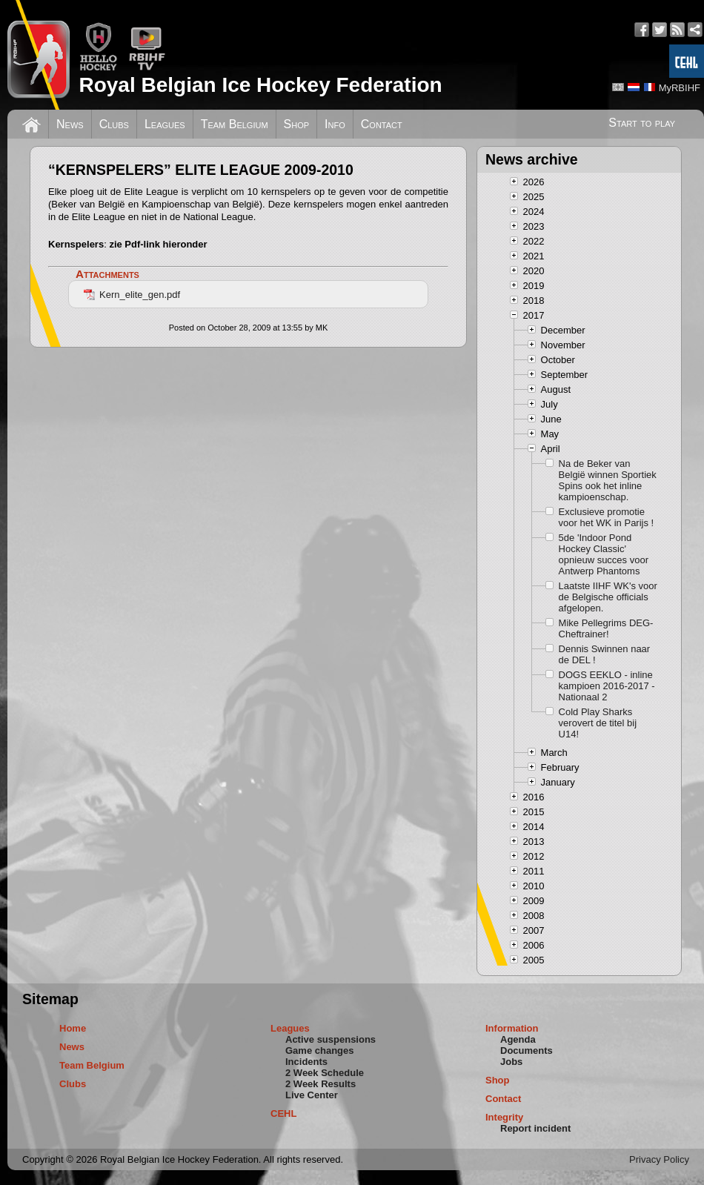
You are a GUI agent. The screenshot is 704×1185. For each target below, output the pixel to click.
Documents (526, 1050)
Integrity (504, 1117)
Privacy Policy (659, 1159)
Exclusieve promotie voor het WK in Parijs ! (606, 517)
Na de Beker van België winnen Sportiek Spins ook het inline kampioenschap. (608, 480)
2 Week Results (320, 1083)
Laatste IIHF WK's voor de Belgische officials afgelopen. (608, 597)
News (70, 124)
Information (512, 1028)
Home (72, 1028)
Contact (381, 124)
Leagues (165, 124)
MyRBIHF (679, 87)
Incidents (306, 1061)
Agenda (518, 1039)
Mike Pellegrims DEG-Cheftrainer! (606, 628)
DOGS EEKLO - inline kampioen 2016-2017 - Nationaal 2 (607, 686)
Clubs (114, 124)
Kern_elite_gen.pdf (132, 294)
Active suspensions (330, 1039)
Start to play (641, 122)
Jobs (511, 1061)
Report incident (535, 1128)
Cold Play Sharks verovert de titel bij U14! (598, 723)
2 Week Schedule (324, 1072)
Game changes (319, 1050)
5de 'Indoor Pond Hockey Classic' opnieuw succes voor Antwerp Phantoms (603, 554)
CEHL (283, 1113)
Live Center (311, 1095)
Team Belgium (234, 124)
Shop (297, 124)
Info (335, 124)
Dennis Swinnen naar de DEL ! (605, 654)
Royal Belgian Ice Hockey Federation (260, 84)
